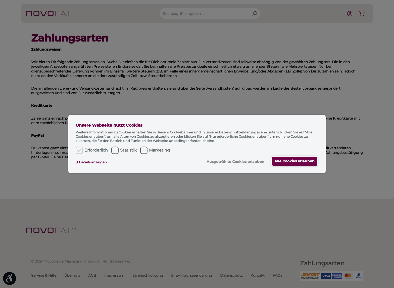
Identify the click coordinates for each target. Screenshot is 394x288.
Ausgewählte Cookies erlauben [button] (235, 161)
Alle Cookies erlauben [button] (294, 161)
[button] (93, 162)
